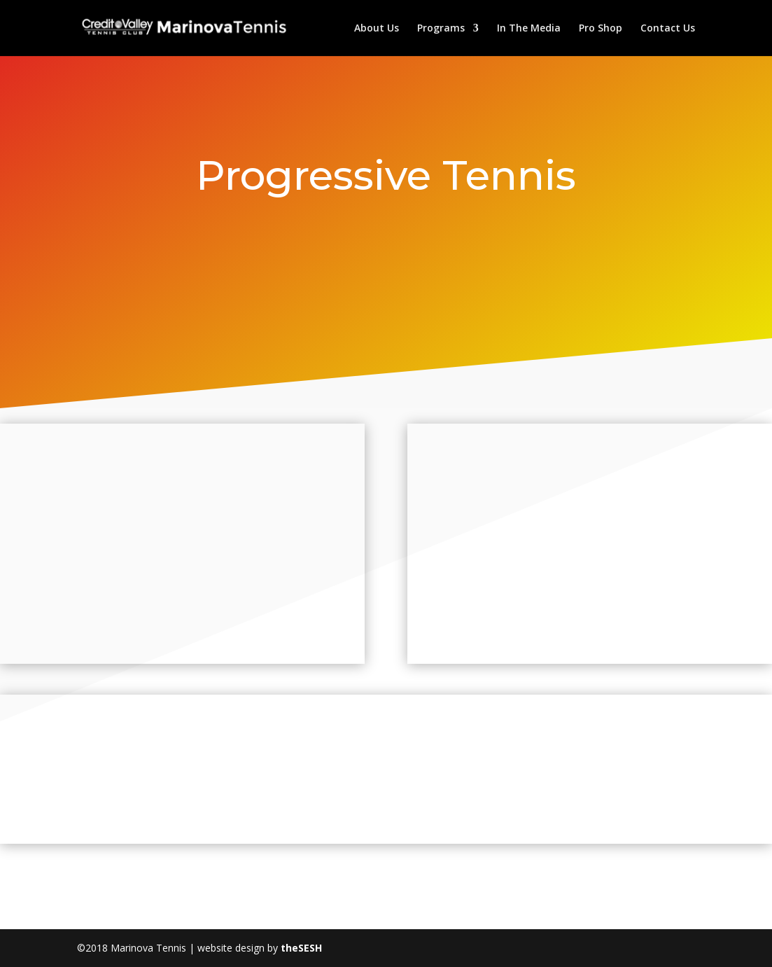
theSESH (301, 947)
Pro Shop (600, 28)
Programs (441, 28)
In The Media (529, 28)
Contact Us (667, 28)
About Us (376, 28)
